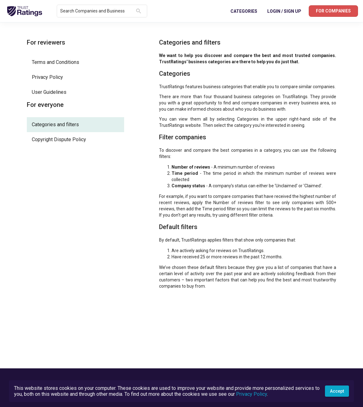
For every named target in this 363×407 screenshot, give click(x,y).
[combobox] (96, 11)
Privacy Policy (251, 394)
